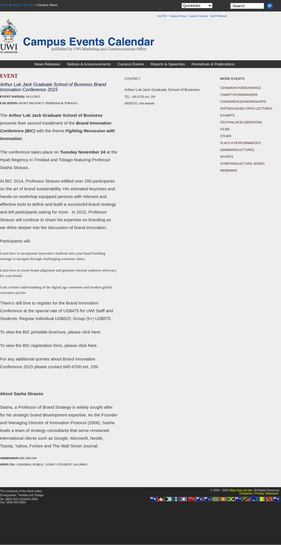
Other (225, 136)
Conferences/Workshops (243, 101)
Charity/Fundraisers (238, 94)
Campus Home (177, 16)
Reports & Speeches (168, 64)
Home (4, 5)
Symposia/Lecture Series (242, 163)
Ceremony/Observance (240, 88)
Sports (226, 156)
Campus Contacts (198, 16)
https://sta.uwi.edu (241, 490)
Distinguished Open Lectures (246, 108)
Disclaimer (246, 493)
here (95, 331)
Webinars (228, 170)
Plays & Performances (240, 143)
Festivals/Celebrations (241, 122)
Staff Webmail (218, 16)
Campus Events (131, 64)
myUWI (162, 16)
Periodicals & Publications (213, 64)
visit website (147, 103)
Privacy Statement (266, 493)
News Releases (47, 64)
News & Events (23, 5)
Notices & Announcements (89, 64)
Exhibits (227, 115)
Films (224, 129)
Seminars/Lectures (237, 150)
